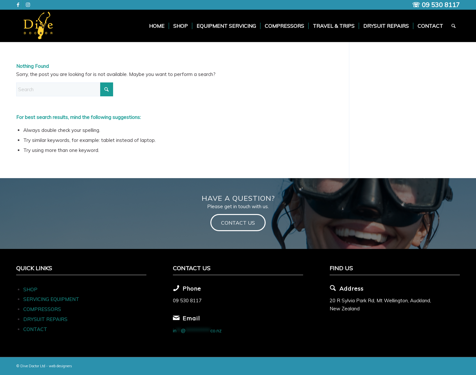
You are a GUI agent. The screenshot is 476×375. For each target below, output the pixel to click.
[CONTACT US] (238, 222)
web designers (60, 366)
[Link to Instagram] (28, 5)
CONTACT (35, 329)
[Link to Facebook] (18, 5)
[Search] (454, 26)
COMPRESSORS (42, 309)
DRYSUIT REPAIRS (45, 319)
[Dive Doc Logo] (39, 26)
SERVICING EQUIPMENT (51, 299)
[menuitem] (157, 26)
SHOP (30, 289)
